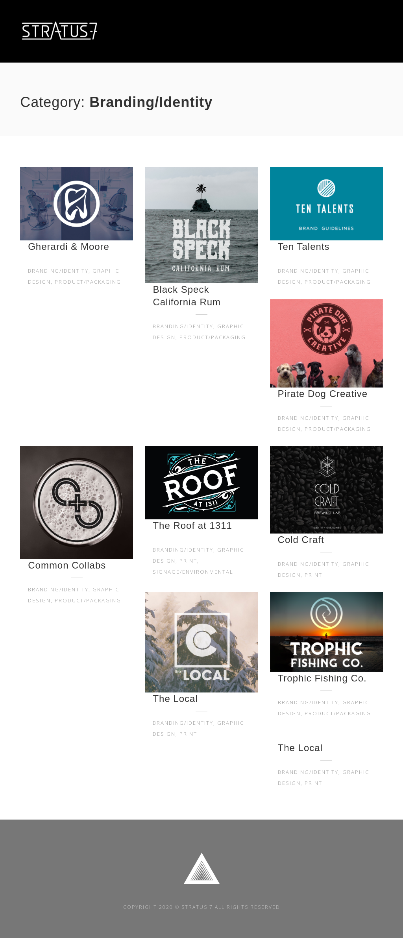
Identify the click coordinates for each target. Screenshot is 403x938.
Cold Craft (301, 539)
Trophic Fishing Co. (322, 678)
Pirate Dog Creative (323, 393)
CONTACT (369, 31)
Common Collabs (67, 565)
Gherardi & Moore (68, 246)
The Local (175, 698)
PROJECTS (329, 31)
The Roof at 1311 (192, 525)
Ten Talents (304, 246)
